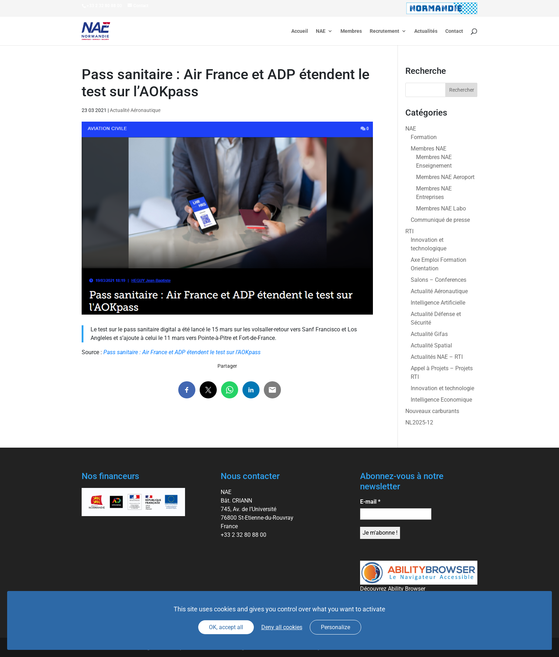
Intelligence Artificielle (438, 302)
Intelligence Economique (441, 399)
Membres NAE (428, 148)
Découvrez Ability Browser (392, 588)
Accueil (299, 31)
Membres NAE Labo (441, 208)
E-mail (370, 501)
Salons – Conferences (438, 279)
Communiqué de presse (440, 220)
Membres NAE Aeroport (445, 177)
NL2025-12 (419, 422)
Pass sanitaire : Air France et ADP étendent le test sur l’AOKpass (182, 352)
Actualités (425, 31)
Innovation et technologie (442, 388)
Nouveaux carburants (432, 411)
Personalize (335, 627)
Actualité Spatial (431, 345)
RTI (409, 231)
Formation (424, 137)
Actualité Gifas (429, 334)
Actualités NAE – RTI (437, 356)
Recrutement (384, 31)
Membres (351, 31)
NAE (320, 31)
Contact (454, 31)
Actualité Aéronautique (135, 110)
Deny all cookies (281, 627)
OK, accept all (226, 627)
